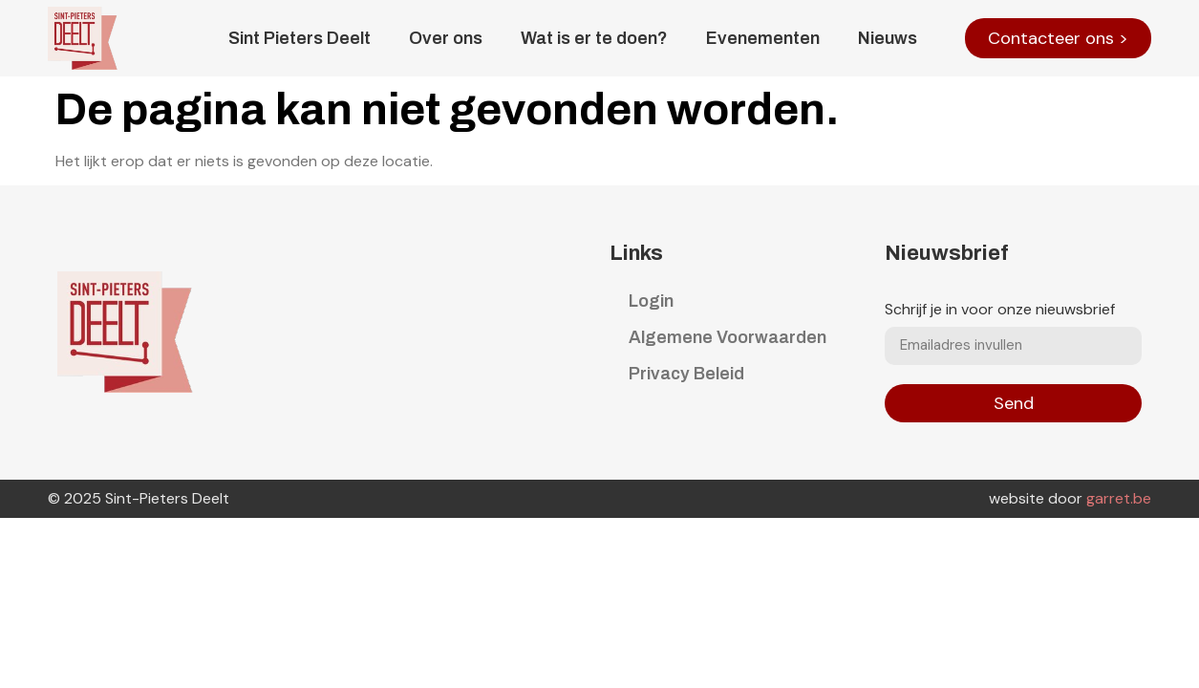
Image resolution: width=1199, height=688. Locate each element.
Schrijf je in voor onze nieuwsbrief (1000, 310)
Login (651, 301)
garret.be (1118, 498)
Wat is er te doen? (594, 38)
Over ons (445, 38)
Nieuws (887, 38)
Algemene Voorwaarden (727, 337)
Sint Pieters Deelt (299, 38)
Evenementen (763, 38)
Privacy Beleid (686, 373)
